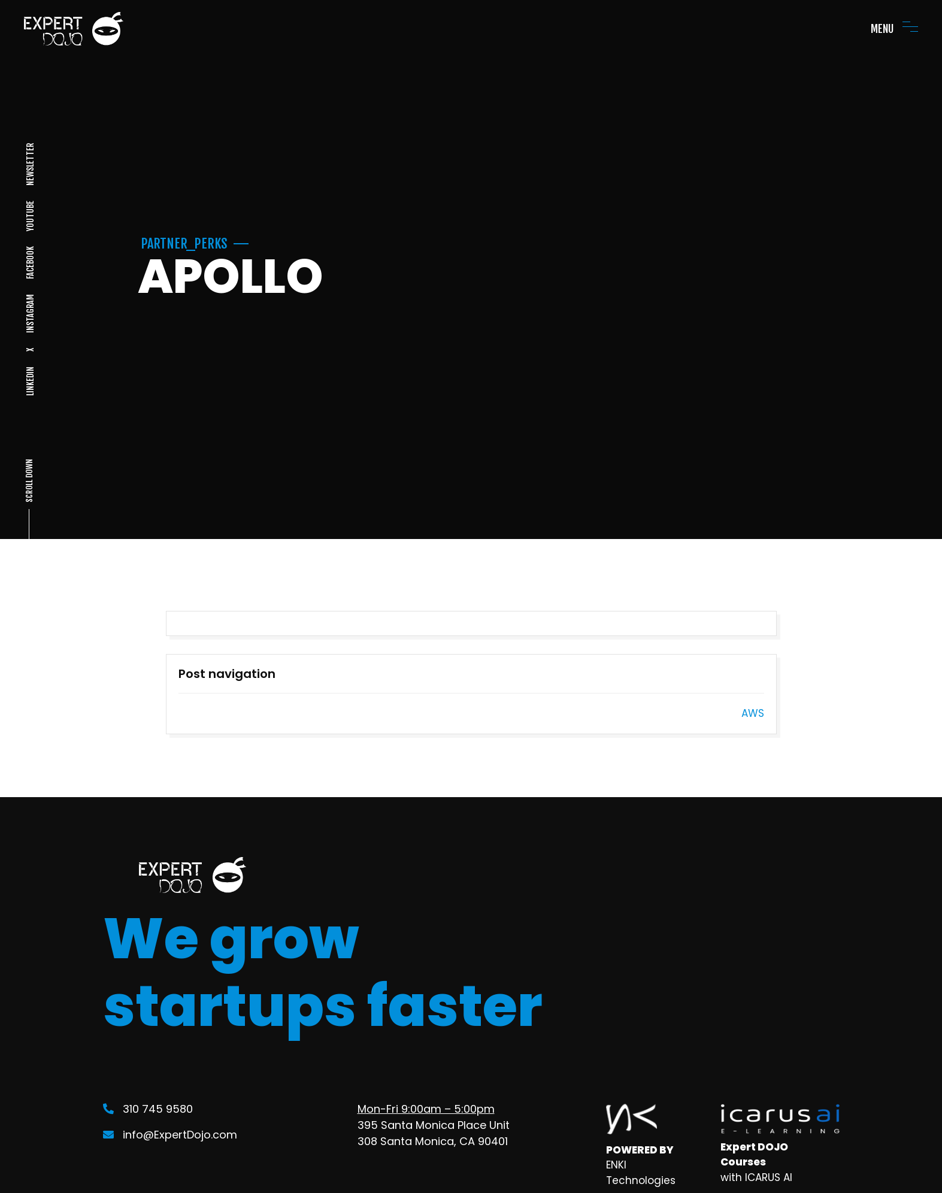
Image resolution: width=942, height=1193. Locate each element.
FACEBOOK (30, 262)
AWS (752, 713)
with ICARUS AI (756, 1177)
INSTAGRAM (30, 313)
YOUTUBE (30, 216)
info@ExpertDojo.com (170, 1134)
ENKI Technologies (641, 1173)
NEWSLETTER (30, 164)
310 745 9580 (148, 1108)
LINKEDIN (30, 381)
